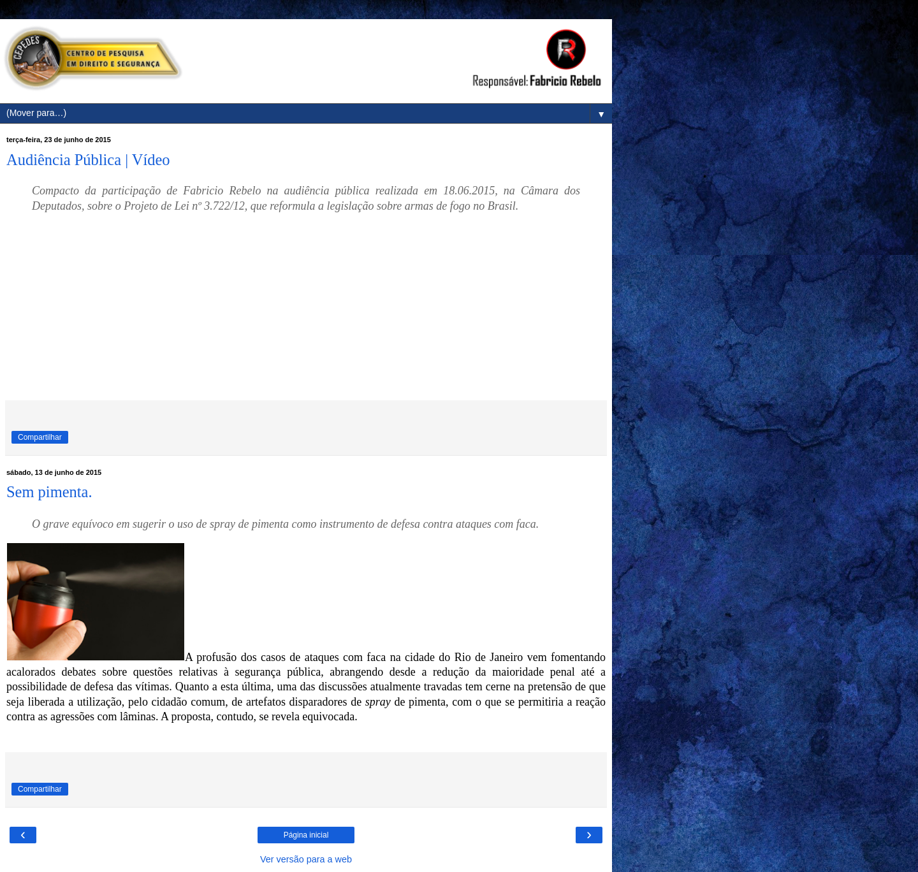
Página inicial (306, 835)
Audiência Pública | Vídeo (88, 159)
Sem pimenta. (49, 491)
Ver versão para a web (306, 859)
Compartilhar (40, 437)
